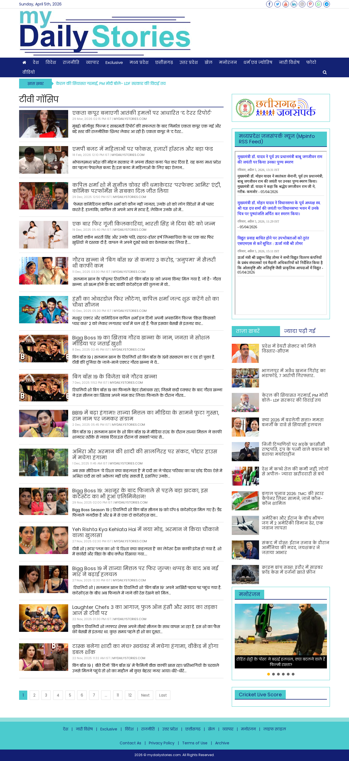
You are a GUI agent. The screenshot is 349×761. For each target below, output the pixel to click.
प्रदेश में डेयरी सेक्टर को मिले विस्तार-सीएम (289, 348)
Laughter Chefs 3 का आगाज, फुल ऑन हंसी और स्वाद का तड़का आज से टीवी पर (144, 610)
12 (130, 695)
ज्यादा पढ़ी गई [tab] (299, 331)
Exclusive (114, 62)
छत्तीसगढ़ (164, 62)
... (106, 695)
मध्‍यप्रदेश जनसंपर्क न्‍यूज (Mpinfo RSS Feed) (277, 139)
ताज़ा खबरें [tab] (248, 331)
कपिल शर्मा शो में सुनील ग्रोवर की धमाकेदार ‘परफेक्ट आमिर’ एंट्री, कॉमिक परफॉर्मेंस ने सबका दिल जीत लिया (146, 188)
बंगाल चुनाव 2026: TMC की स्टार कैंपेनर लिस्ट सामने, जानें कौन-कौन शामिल (293, 498)
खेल (208, 62)
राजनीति (71, 62)
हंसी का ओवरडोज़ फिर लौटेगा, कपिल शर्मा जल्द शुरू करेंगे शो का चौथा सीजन (145, 301)
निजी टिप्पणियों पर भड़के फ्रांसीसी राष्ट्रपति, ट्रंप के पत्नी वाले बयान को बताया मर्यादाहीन (295, 449)
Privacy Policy (161, 743)
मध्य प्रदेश (139, 62)
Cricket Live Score (260, 694)
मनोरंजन (228, 62)
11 (118, 695)
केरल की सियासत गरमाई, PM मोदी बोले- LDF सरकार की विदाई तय (111, 83)
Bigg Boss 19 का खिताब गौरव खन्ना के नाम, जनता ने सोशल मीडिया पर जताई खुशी (141, 340)
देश (36, 62)
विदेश (51, 62)
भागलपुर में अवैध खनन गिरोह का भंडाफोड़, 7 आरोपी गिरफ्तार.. (294, 373)
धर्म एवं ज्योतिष (257, 62)
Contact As (130, 743)
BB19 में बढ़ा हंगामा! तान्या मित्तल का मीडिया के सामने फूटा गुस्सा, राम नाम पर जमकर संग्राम (145, 415)
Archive (222, 743)
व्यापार (92, 62)
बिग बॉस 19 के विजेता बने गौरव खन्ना (114, 376)
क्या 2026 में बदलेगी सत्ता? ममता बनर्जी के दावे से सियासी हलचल (293, 422)
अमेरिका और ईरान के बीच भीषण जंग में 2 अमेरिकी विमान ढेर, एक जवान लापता (293, 523)
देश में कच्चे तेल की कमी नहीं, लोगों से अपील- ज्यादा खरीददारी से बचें (295, 471)
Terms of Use (194, 743)
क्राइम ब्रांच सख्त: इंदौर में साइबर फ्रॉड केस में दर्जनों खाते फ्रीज (292, 569)
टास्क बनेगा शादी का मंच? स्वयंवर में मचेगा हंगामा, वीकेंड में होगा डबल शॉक (145, 649)
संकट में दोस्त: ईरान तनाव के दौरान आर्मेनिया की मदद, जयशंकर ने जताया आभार (295, 547)
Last (163, 695)
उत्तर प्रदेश (188, 62)
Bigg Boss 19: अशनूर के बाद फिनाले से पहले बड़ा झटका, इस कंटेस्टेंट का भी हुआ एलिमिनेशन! (140, 493)
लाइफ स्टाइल (274, 729)
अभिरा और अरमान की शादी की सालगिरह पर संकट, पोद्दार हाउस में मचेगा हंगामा (144, 454)
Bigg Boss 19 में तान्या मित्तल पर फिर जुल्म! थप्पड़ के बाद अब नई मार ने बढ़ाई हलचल (145, 571)
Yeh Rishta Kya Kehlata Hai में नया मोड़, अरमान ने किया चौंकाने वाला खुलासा (145, 532)
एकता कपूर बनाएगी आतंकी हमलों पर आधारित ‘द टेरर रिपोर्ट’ (142, 112)
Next (145, 695)
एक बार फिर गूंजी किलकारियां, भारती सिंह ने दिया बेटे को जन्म (143, 223)
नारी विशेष (289, 62)
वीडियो (28, 72)
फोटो (311, 62)
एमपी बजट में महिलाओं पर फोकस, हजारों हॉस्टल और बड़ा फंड (142, 149)
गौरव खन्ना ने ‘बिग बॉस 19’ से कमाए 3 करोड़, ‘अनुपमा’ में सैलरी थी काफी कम (144, 262)
